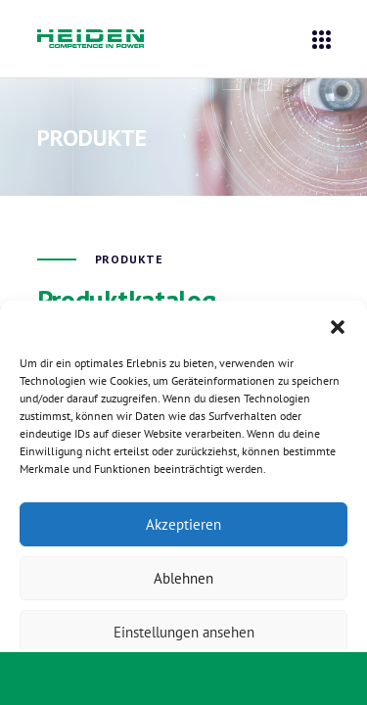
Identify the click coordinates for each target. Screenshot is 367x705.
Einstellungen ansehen (184, 632)
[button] (337, 325)
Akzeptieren (183, 524)
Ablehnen (183, 578)
